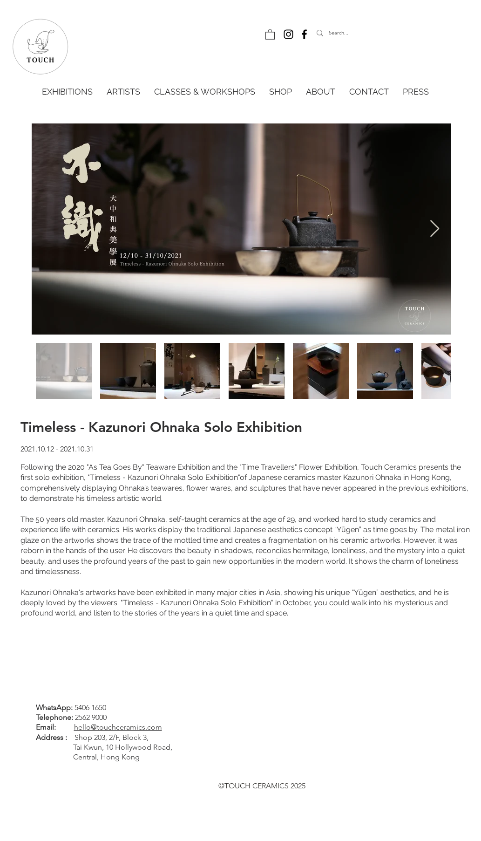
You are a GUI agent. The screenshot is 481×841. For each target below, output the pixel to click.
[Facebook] (304, 34)
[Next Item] (434, 229)
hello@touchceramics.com (118, 727)
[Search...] (359, 33)
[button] (270, 34)
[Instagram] (288, 34)
